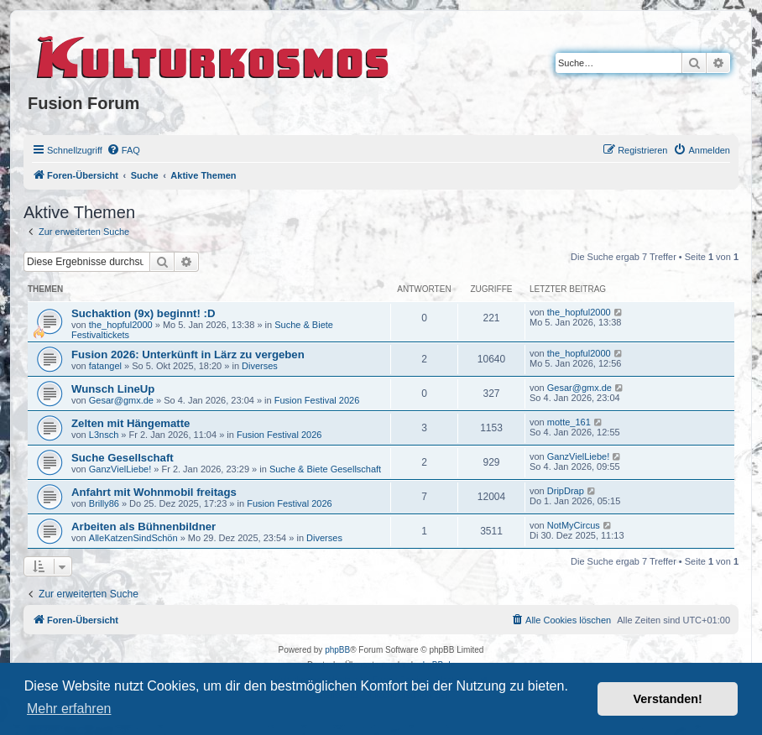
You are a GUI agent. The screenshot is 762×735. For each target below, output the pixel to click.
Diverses (260, 366)
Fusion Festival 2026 (317, 400)
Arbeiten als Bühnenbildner (143, 526)
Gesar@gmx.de (121, 400)
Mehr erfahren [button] (69, 708)
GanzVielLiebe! (120, 469)
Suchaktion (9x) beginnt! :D (143, 313)
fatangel (105, 366)
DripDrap (565, 491)
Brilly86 (104, 503)
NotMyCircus (573, 525)
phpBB (337, 649)
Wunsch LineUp (112, 389)
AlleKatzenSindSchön (133, 538)
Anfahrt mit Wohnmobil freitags (154, 492)
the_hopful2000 (121, 325)
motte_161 (569, 422)
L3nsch (103, 435)
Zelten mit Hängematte (130, 423)
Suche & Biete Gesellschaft (325, 469)
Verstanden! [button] (668, 699)
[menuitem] (123, 150)
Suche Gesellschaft (122, 457)
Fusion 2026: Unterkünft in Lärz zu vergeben (188, 354)
